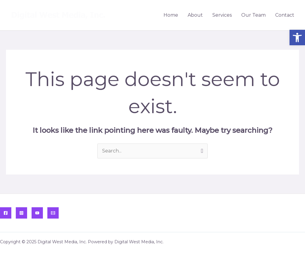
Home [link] (171, 15)
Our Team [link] (253, 15)
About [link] (195, 15)
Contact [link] (284, 15)
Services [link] (222, 15)
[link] (297, 37)
